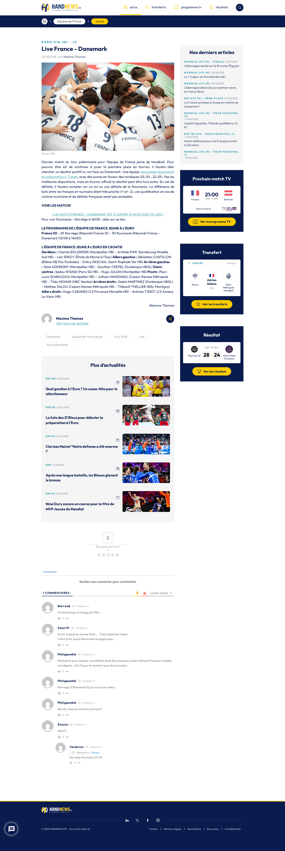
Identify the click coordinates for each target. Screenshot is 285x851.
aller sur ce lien (114, 219)
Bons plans (213, 829)
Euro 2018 (120, 336)
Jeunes (99, 21)
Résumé (86, 233)
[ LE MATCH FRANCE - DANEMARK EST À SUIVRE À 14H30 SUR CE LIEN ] (107, 214)
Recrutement (194, 829)
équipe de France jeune (87, 336)
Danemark (54, 336)
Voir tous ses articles (72, 323)
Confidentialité (232, 829)
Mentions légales (172, 829)
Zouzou (95, 752)
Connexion (50, 571)
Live (141, 336)
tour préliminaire (57, 345)
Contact (153, 829)
